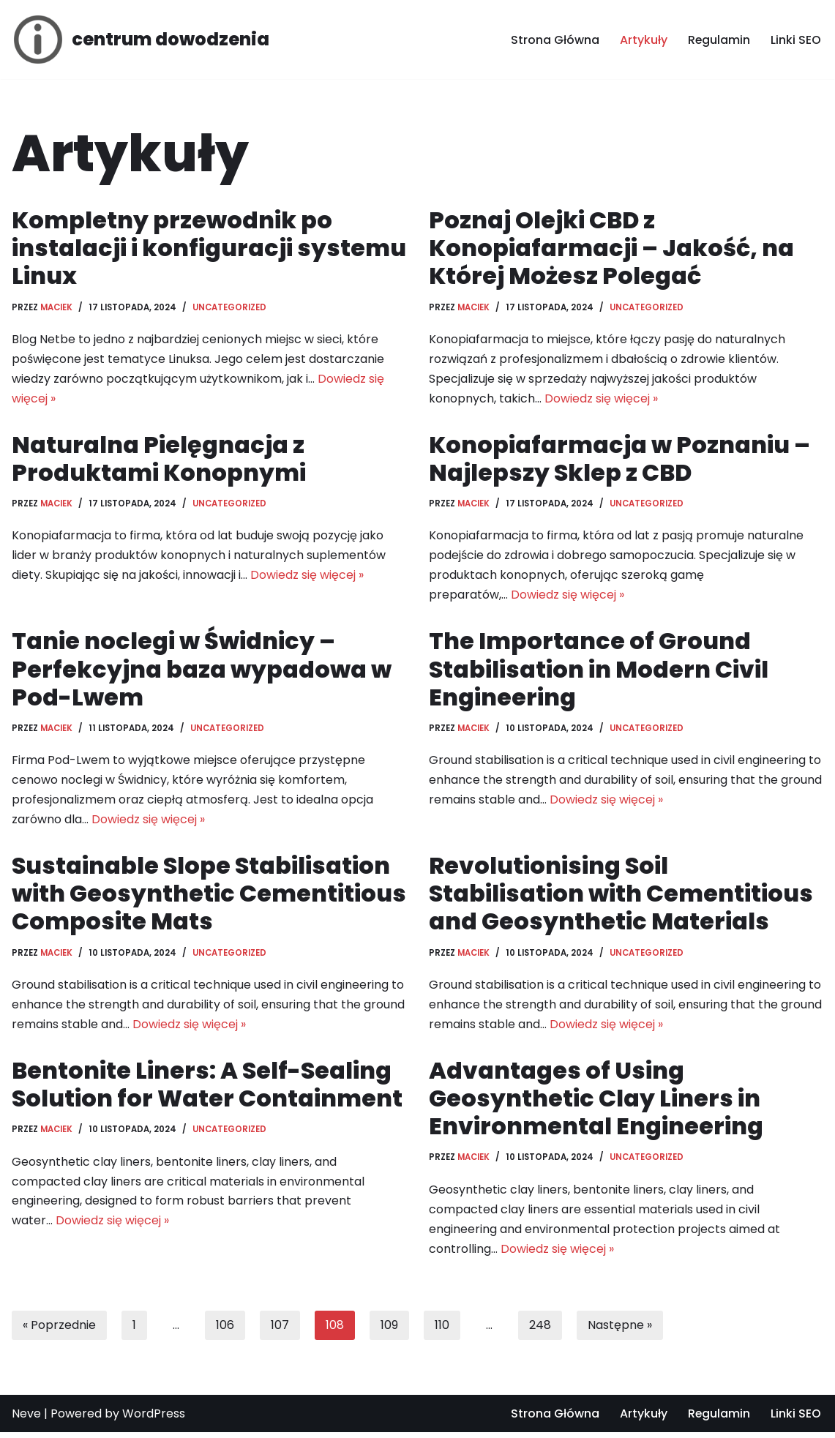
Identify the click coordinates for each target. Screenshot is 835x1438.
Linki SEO (796, 39)
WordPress (153, 1419)
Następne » (620, 1330)
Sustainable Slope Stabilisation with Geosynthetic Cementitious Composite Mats (208, 897)
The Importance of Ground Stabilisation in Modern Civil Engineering (598, 671)
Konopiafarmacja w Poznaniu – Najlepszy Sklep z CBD (620, 459)
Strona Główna (554, 39)
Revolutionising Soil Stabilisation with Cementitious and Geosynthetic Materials (620, 897)
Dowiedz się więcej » (601, 400)
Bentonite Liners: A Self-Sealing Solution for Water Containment (207, 1088)
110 (442, 1330)
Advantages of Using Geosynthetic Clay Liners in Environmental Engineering (596, 1102)
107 (280, 1330)
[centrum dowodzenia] (140, 39)
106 (225, 1330)
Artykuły (643, 39)
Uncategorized (229, 307)
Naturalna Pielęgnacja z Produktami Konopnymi (159, 459)
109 (389, 1330)
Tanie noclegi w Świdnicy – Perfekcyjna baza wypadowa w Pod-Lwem (202, 671)
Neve (26, 1419)
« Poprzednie (59, 1330)
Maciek (56, 307)
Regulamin (718, 39)
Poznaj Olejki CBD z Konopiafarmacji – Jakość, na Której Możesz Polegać (612, 248)
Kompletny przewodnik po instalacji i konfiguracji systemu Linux (208, 248)
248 (540, 1330)
